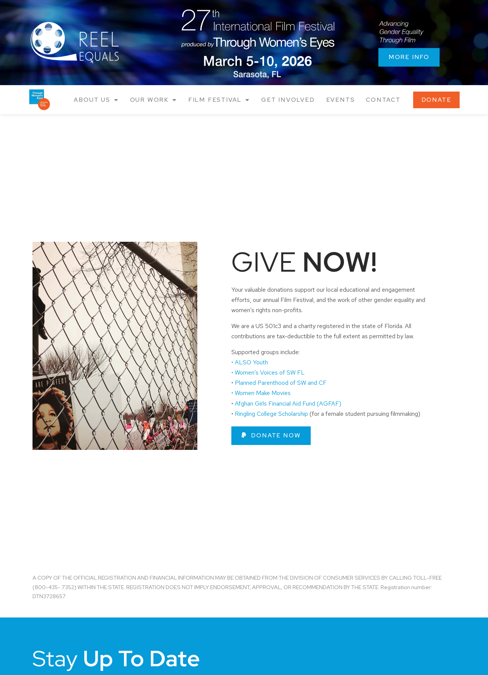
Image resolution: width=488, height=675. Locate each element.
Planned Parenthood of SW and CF (281, 383)
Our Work (153, 100)
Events (340, 100)
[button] (271, 435)
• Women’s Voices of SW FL (268, 372)
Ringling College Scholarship (271, 414)
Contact (383, 100)
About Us (96, 100)
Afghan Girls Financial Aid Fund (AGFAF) (288, 403)
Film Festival (219, 100)
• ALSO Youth (249, 362)
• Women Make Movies (261, 393)
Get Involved (288, 100)
